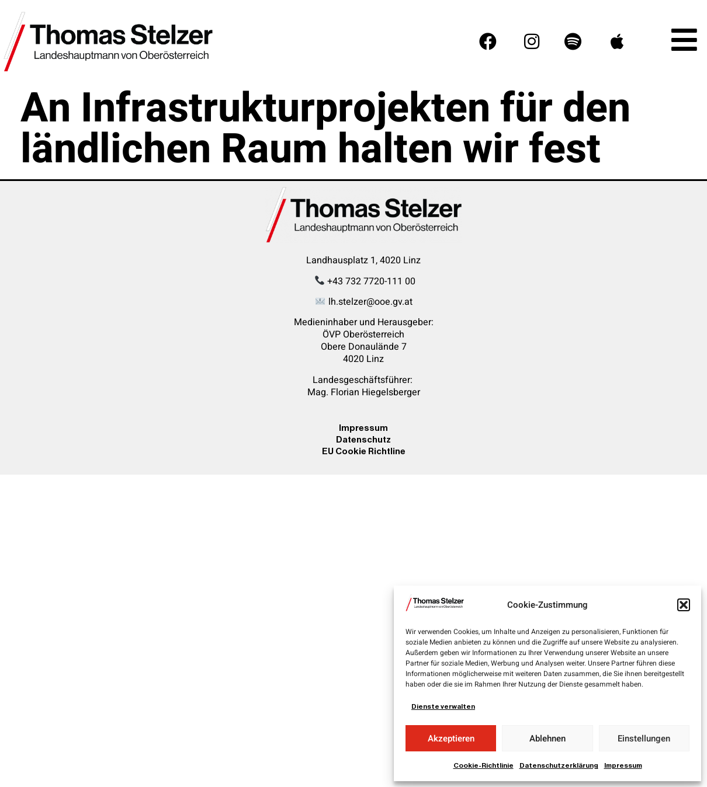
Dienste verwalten (443, 706)
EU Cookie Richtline (364, 451)
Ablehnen (547, 738)
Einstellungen (644, 738)
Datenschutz (363, 439)
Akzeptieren (451, 738)
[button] (683, 605)
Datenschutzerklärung (558, 765)
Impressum (623, 765)
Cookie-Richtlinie (483, 765)
